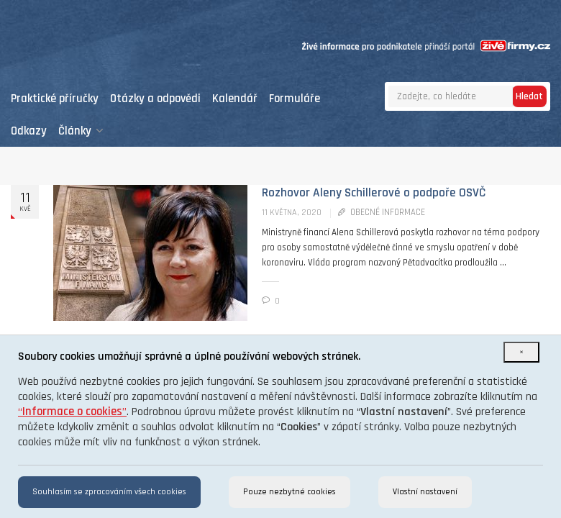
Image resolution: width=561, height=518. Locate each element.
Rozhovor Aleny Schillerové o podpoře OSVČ (373, 193)
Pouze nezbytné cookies (289, 491)
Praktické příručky (55, 98)
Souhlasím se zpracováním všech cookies (109, 491)
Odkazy (29, 131)
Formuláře (294, 98)
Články (81, 131)
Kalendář (234, 98)
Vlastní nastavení (425, 491)
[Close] (521, 352)
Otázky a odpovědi (155, 98)
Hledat (529, 96)
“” (72, 411)
